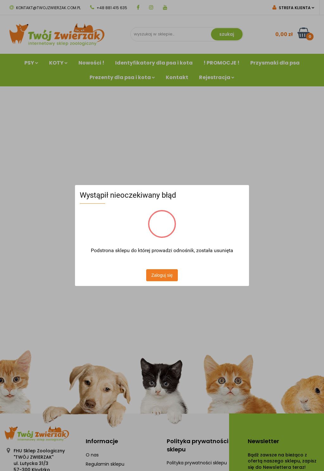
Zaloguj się (162, 275)
